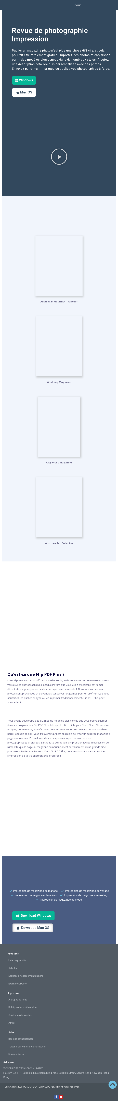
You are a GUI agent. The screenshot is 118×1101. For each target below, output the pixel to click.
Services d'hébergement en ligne (25, 976)
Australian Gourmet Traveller (59, 301)
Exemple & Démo (17, 983)
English (77, 5)
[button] (101, 5)
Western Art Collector (59, 543)
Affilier (11, 1023)
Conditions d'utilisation (20, 1015)
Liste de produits (17, 960)
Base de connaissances (20, 1039)
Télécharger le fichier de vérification (27, 1046)
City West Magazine (59, 462)
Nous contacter (16, 1054)
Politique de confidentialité (22, 1007)
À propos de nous (17, 999)
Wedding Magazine (59, 382)
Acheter (12, 968)
